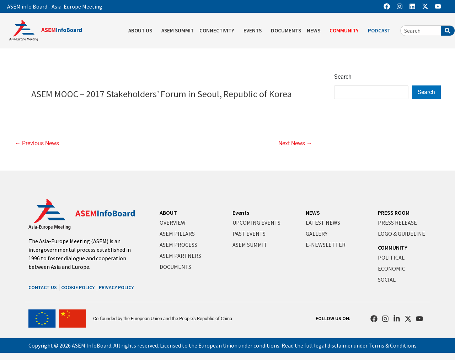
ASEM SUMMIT (177, 30)
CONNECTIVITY (218, 30)
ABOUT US (142, 30)
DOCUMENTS (286, 30)
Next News (295, 143)
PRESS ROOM (394, 212)
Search (343, 76)
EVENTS (254, 30)
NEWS (315, 30)
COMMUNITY (346, 30)
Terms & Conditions (393, 345)
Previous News (37, 143)
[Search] (448, 31)
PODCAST (381, 30)
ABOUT (168, 212)
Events (240, 212)
